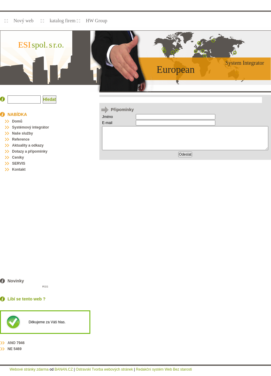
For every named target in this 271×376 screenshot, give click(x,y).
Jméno (107, 117)
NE (10, 349)
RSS (45, 286)
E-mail (107, 123)
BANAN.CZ (64, 369)
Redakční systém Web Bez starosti (164, 369)
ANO (12, 343)
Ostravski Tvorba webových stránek (104, 369)
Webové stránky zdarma (29, 369)
